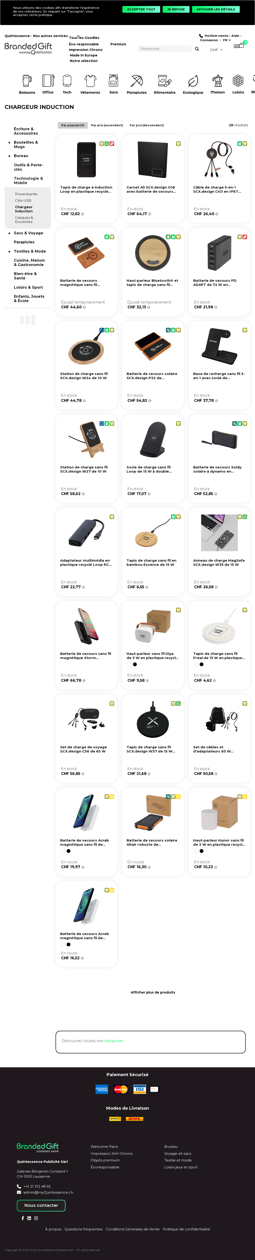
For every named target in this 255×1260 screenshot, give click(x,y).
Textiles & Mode (30, 251)
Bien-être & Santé (25, 276)
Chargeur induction (24, 209)
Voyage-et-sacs (177, 1153)
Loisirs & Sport (28, 287)
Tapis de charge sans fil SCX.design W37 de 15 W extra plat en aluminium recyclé (149, 753)
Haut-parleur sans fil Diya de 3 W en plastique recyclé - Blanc (152, 657)
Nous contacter (41, 1205)
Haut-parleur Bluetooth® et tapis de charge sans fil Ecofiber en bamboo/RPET (152, 284)
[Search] (197, 48)
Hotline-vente (216, 35)
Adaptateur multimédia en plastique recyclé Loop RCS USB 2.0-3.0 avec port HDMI (86, 564)
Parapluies (24, 242)
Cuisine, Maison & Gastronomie (29, 262)
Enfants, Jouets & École (29, 298)
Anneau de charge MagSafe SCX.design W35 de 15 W (219, 562)
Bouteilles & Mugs (26, 144)
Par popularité (72, 125)
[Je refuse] (176, 9)
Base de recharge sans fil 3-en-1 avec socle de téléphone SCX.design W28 (219, 377)
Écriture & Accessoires (26, 131)
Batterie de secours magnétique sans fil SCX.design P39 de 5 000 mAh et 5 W (78, 286)
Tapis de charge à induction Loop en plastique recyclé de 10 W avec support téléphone (86, 193)
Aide (235, 35)
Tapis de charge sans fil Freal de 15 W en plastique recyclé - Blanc (217, 657)
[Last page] (157, 1007)
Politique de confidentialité (186, 1229)
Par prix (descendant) (147, 125)
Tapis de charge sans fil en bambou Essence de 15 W (151, 562)
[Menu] (234, 48)
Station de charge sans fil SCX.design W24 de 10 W (84, 375)
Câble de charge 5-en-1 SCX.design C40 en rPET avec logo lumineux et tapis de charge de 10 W (219, 193)
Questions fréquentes (84, 1229)
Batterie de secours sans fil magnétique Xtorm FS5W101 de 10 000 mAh (85, 657)
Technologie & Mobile (28, 180)
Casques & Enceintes (24, 219)
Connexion (208, 40)
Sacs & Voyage (28, 233)
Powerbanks (26, 194)
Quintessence (17, 36)
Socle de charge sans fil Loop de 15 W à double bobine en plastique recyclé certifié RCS (152, 473)
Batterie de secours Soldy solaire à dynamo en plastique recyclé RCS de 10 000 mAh (217, 473)
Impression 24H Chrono (112, 1153)
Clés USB (23, 200)
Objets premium (105, 1160)
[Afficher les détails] (216, 9)
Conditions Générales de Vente (133, 1229)
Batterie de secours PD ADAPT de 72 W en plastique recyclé (214, 284)
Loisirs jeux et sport (181, 1167)
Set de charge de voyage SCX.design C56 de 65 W (83, 749)
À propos (53, 1229)
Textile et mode (178, 1160)
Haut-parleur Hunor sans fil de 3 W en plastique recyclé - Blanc (219, 844)
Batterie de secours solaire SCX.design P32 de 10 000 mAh (152, 377)
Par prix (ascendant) (107, 125)
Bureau (21, 156)
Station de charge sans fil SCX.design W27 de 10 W (84, 469)
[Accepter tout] (141, 9)
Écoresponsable (105, 1167)
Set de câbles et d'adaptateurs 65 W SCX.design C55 (212, 751)
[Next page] (148, 1007)
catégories (113, 1041)
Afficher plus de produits (153, 992)
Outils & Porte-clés (28, 167)
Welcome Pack (104, 1146)
